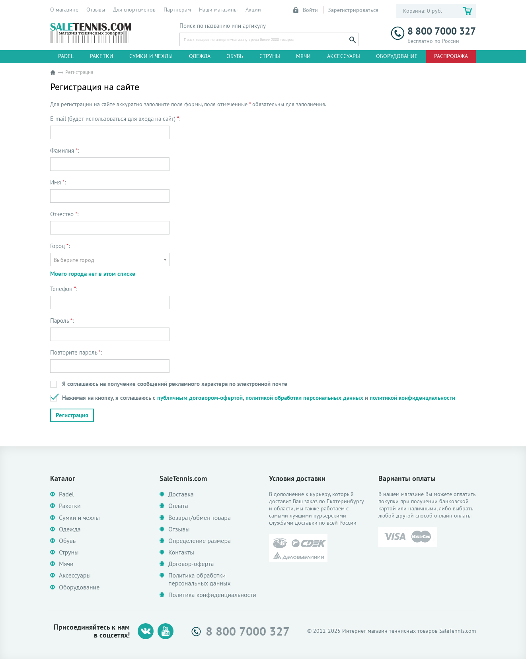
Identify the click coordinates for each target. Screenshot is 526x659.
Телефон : (63, 289)
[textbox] (110, 260)
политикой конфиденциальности (412, 397)
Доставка (181, 494)
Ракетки (101, 56)
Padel (66, 56)
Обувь (234, 56)
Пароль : (62, 320)
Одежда (199, 56)
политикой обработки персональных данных (304, 397)
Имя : (58, 182)
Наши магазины (218, 9)
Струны (269, 56)
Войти (305, 10)
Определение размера (199, 541)
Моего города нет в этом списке (92, 273)
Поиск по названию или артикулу (222, 25)
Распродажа (451, 56)
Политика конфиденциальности (212, 595)
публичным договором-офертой (200, 397)
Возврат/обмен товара (199, 517)
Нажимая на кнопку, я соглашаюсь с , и (258, 398)
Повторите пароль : (76, 352)
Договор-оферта (191, 564)
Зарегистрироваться (353, 10)
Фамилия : (64, 150)
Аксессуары (343, 56)
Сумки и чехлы (151, 56)
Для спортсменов (134, 9)
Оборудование (397, 56)
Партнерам (177, 9)
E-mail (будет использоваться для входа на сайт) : (115, 118)
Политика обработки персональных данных (199, 579)
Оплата (178, 506)
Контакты (181, 552)
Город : (60, 246)
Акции (253, 9)
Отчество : (64, 214)
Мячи (303, 56)
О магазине (64, 9)
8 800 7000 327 (433, 31)
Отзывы (95, 9)
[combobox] (109, 259)
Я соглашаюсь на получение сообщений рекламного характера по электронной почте (174, 384)
